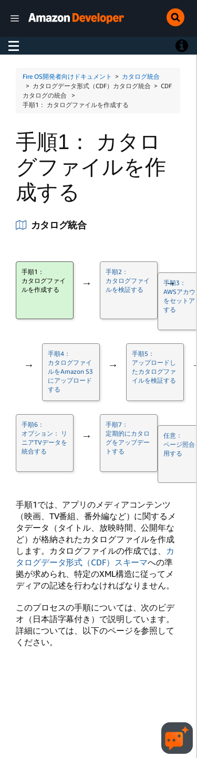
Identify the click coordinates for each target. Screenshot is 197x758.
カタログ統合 (141, 76)
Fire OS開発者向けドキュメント (67, 76)
